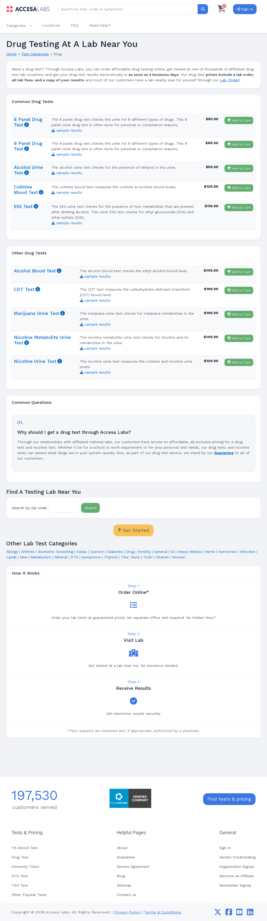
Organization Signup (236, 866)
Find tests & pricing (229, 799)
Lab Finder (229, 80)
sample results (66, 130)
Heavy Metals (189, 552)
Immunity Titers (25, 866)
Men (23, 557)
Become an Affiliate (236, 876)
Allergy (12, 552)
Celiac (82, 552)
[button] (21, 26)
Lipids (11, 557)
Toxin (147, 557)
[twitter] (217, 913)
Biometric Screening (55, 552)
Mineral (61, 557)
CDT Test (24, 289)
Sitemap (124, 885)
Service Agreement (133, 866)
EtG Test (23, 206)
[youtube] (239, 913)
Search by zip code (29, 508)
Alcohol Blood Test (35, 270)
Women (178, 557)
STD (74, 557)
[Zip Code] (64, 508)
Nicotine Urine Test (35, 361)
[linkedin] (250, 913)
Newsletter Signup (235, 885)
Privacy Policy (127, 912)
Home (11, 54)
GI (172, 552)
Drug (130, 552)
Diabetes (115, 552)
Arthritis (28, 552)
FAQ (74, 25)
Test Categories (35, 54)
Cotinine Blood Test (26, 189)
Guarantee (126, 857)
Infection (247, 552)
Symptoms (91, 557)
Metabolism (41, 557)
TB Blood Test (24, 848)
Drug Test (19, 857)
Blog (121, 876)
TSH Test (19, 885)
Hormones (227, 552)
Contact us (126, 895)
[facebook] (229, 913)
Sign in (225, 848)
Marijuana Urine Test (36, 313)
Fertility (144, 552)
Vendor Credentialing (237, 857)
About (122, 848)
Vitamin (162, 557)
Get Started (133, 530)
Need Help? (100, 25)
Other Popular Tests (29, 895)
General (160, 552)
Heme (210, 552)
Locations (51, 25)
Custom (97, 552)
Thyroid (110, 557)
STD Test (19, 876)
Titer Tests (130, 557)
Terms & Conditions (162, 912)
